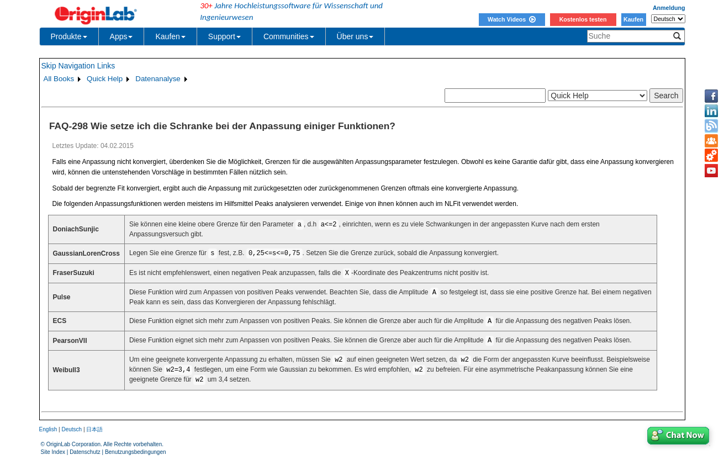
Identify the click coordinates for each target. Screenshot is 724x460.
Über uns (355, 36)
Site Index (53, 452)
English (48, 429)
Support (224, 36)
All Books (59, 79)
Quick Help (105, 79)
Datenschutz (85, 452)
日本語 (94, 429)
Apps (121, 36)
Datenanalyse (158, 79)
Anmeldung (669, 7)
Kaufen (633, 19)
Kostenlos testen (583, 19)
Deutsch (71, 429)
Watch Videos (512, 19)
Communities (288, 36)
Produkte (69, 36)
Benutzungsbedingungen (135, 452)
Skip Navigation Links (78, 65)
